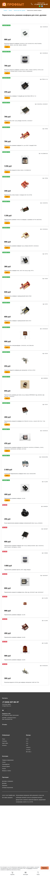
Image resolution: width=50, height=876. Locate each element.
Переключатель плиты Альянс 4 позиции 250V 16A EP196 (18, 194)
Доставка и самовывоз (7, 781)
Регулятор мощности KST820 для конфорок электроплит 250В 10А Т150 (21, 682)
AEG (27, 743)
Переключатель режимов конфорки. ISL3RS (14, 614)
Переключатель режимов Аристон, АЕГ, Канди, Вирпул (17, 569)
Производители (5, 764)
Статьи (3, 762)
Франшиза (4, 785)
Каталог (4, 768)
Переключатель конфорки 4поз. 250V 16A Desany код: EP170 (19, 270)
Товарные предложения (8, 760)
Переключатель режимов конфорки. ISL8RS (14, 659)
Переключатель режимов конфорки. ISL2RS (14, 498)
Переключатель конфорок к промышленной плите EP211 (17, 320)
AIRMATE (28, 747)
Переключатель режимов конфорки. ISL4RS (14, 637)
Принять (44, 868)
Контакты (4, 745)
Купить (7, 46)
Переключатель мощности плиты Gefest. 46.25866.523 (17, 170)
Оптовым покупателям (7, 787)
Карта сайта (5, 743)
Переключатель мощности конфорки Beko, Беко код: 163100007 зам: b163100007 (23, 592)
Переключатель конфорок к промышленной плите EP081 (17, 296)
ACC (27, 741)
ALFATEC (28, 749)
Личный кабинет (6, 766)
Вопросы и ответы (6, 770)
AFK (27, 745)
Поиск (3, 739)
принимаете (29, 868)
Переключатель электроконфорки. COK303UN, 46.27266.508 (19, 345)
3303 (27, 739)
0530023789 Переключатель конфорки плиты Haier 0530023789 (20, 473)
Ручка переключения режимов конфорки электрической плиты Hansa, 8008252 (23, 523)
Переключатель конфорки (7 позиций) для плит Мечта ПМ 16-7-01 (20, 96)
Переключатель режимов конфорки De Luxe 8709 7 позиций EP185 (20, 145)
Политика (4, 741)
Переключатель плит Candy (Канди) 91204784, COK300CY (18, 120)
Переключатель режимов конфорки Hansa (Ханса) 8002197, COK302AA (21, 245)
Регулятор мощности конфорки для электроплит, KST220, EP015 (19, 370)
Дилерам (4, 783)
